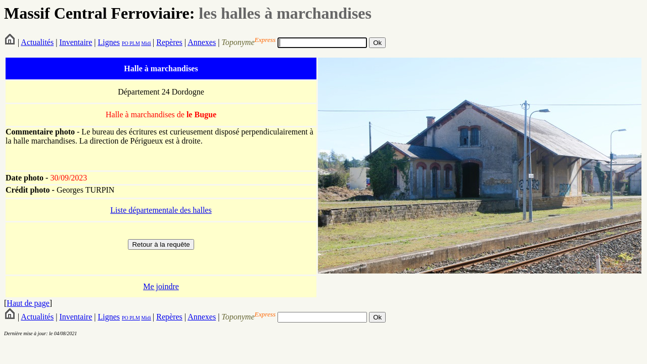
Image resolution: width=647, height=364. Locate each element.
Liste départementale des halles (160, 210)
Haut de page (28, 303)
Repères (169, 42)
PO (125, 43)
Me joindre (161, 286)
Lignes (109, 42)
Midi (146, 43)
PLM (134, 43)
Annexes (202, 42)
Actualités (37, 42)
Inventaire (75, 42)
